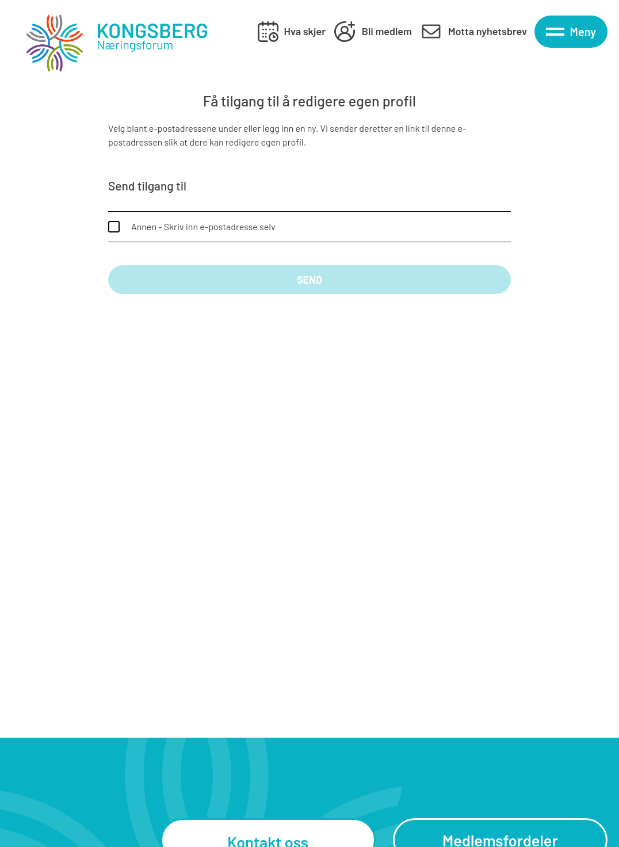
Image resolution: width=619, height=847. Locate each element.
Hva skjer (305, 31)
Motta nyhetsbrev (487, 31)
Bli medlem (387, 31)
